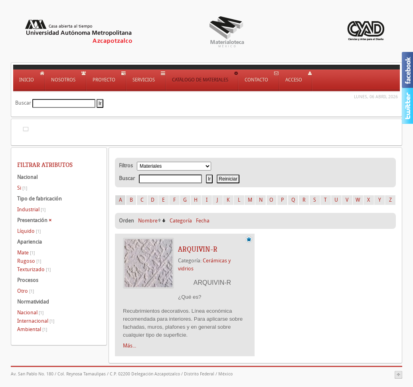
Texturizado (34, 269)
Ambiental (32, 329)
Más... (129, 346)
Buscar (23, 103)
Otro (25, 291)
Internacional (35, 321)
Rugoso (29, 261)
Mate (26, 253)
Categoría (181, 221)
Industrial (31, 209)
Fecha (202, 221)
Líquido (29, 231)
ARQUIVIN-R (197, 249)
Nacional (30, 313)
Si (22, 188)
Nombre (148, 221)
